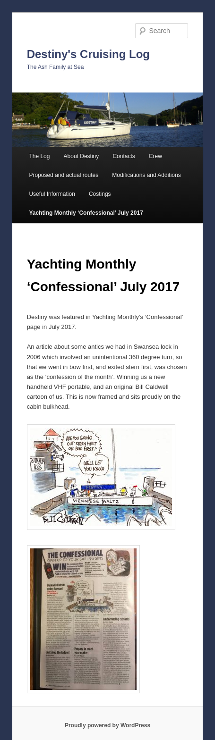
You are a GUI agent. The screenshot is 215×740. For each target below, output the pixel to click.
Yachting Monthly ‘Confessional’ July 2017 (86, 213)
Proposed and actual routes (63, 175)
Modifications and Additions (146, 175)
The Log (39, 156)
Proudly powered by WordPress (107, 725)
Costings (100, 194)
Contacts (123, 156)
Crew (155, 156)
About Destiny (81, 156)
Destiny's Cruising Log (88, 54)
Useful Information (52, 194)
